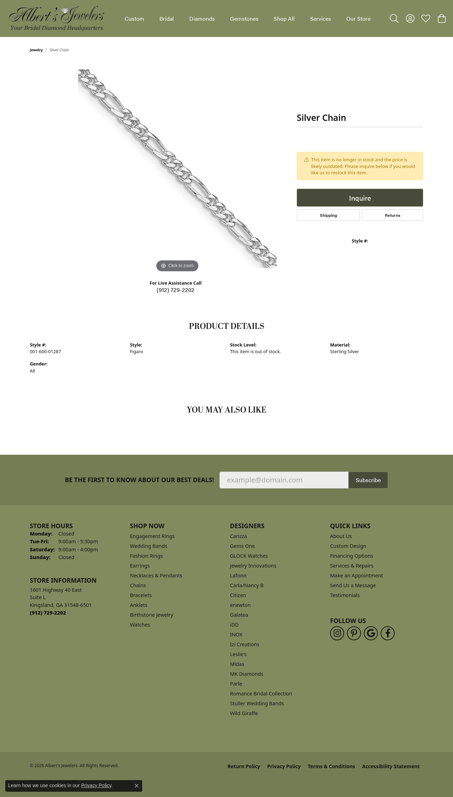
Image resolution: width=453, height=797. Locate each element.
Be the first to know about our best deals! (139, 480)
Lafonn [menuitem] (238, 575)
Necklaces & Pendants (156, 575)
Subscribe (368, 480)
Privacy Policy (284, 766)
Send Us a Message (353, 585)
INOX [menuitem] (236, 634)
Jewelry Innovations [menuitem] (253, 565)
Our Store (358, 18)
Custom (134, 18)
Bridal (166, 18)
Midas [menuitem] (237, 664)
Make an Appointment (356, 575)
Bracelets (141, 595)
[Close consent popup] (136, 786)
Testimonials (345, 595)
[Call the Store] (48, 612)
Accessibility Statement (391, 766)
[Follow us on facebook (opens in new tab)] (388, 633)
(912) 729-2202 (176, 290)
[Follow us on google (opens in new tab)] (371, 633)
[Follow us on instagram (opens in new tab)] (337, 633)
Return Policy (244, 766)
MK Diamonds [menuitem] (246, 673)
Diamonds (202, 18)
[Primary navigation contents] (247, 18)
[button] (394, 19)
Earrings (140, 565)
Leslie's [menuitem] (238, 654)
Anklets (138, 605)
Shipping (328, 215)
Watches (140, 624)
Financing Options (351, 555)
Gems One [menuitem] (242, 546)
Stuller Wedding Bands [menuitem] (257, 703)
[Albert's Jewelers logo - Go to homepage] (56, 18)
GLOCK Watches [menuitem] (249, 555)
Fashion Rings (146, 555)
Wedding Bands (148, 546)
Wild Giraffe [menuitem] (244, 713)
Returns (392, 215)
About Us (341, 536)
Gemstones (244, 18)
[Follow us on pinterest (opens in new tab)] (354, 633)
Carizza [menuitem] (238, 536)
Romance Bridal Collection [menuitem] (261, 693)
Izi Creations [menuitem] (244, 644)
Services (320, 18)
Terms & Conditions (331, 766)
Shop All (284, 18)
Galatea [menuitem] (239, 614)
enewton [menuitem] (240, 605)
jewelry (36, 49)
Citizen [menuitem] (238, 595)
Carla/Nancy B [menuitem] (247, 585)
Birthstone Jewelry (151, 614)
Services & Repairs (351, 565)
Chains (138, 585)
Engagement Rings (152, 536)
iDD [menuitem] (234, 624)
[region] (177, 168)
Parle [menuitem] (236, 683)
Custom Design (348, 546)
